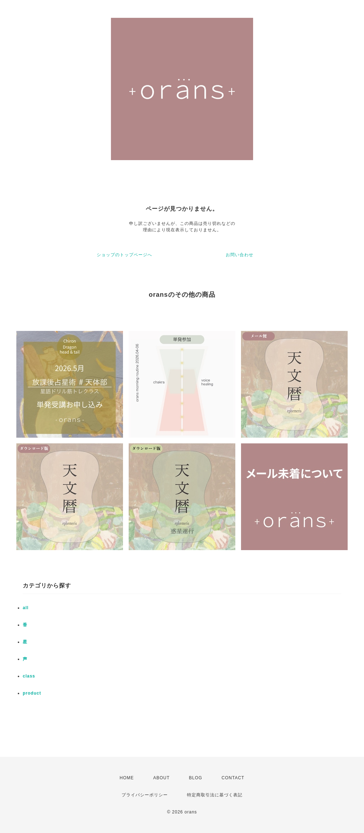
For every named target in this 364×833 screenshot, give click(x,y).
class (29, 676)
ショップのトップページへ (124, 254)
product (32, 693)
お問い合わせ (239, 254)
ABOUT (161, 777)
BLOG (195, 777)
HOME (127, 777)
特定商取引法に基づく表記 (214, 794)
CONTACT (232, 777)
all (25, 607)
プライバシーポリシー (145, 794)
